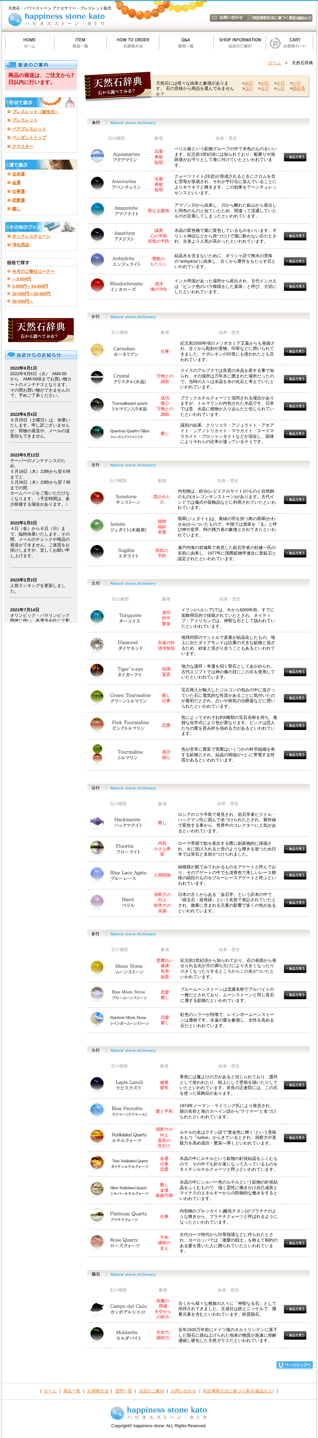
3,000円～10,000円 (30, 286)
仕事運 (18, 191)
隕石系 (298, 88)
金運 (16, 182)
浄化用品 (20, 244)
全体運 (18, 174)
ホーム (274, 62)
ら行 (280, 88)
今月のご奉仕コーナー (33, 271)
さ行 (280, 83)
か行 (265, 83)
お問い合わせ (182, 1390)
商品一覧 (71, 1390)
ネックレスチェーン (31, 236)
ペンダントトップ (29, 137)
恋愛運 (18, 200)
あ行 (249, 83)
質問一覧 (123, 1390)
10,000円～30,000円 (31, 293)
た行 (296, 83)
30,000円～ (22, 301)
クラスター (22, 146)
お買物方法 (98, 1390)
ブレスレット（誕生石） (35, 111)
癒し (16, 208)
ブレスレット (25, 120)
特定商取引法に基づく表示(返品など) (238, 1390)
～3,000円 (21, 278)
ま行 (265, 88)
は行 (249, 88)
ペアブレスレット (29, 129)
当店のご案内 (151, 1390)
